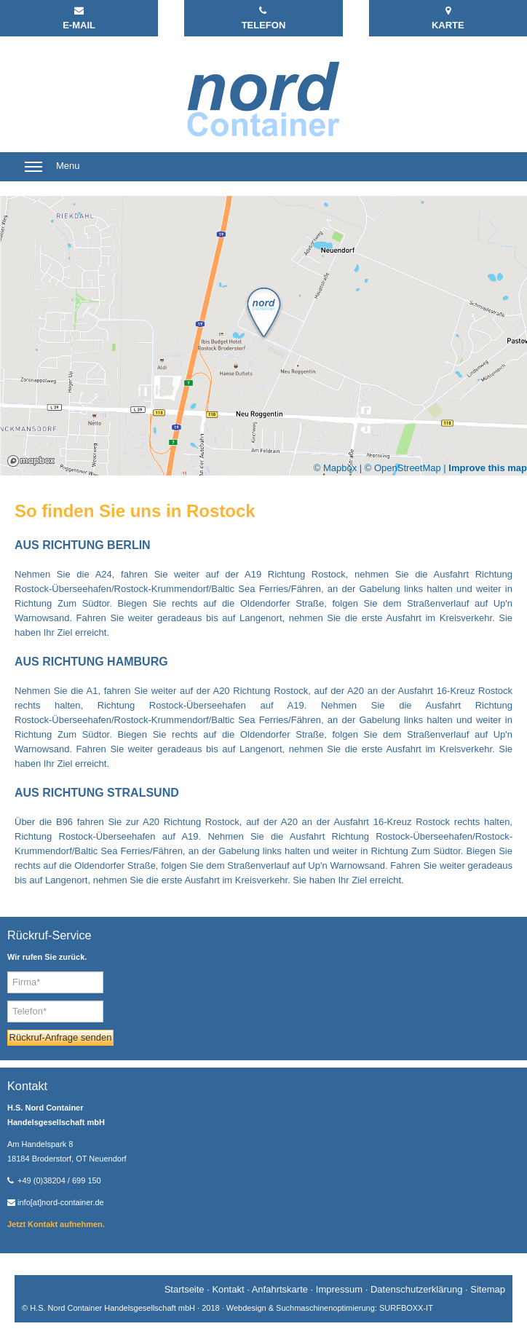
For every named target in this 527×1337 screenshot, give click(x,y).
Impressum (339, 1289)
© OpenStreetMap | (407, 467)
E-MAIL (79, 18)
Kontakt (228, 1289)
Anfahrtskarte (280, 1289)
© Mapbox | (339, 467)
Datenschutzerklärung (416, 1289)
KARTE (448, 18)
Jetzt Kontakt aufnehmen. (56, 1224)
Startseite (185, 1289)
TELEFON (264, 18)
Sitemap (487, 1289)
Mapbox (31, 461)
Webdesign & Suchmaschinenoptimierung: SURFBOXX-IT (329, 1308)
